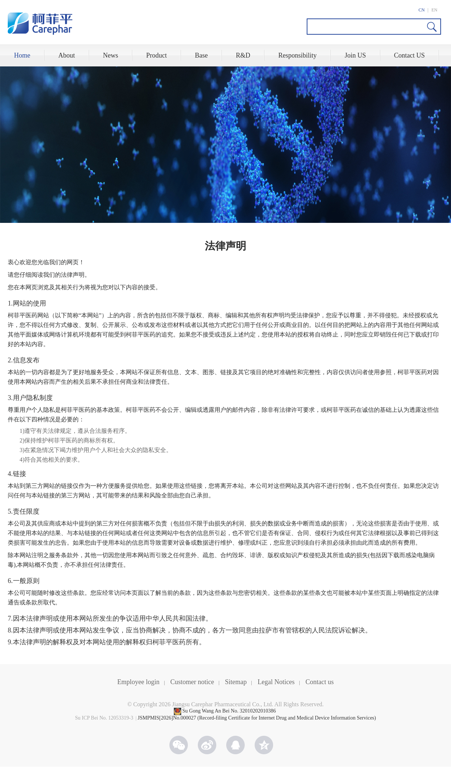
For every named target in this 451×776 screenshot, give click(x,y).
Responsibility (297, 55)
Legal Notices (276, 682)
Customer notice (192, 682)
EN (434, 10)
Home (22, 55)
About (66, 55)
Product (156, 55)
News (110, 55)
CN (422, 10)
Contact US (409, 55)
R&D (243, 55)
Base (201, 55)
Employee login (138, 682)
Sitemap (236, 682)
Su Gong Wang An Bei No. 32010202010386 (229, 711)
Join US (355, 55)
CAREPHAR (40, 24)
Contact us (320, 682)
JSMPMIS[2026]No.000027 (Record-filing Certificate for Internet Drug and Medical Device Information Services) (257, 718)
